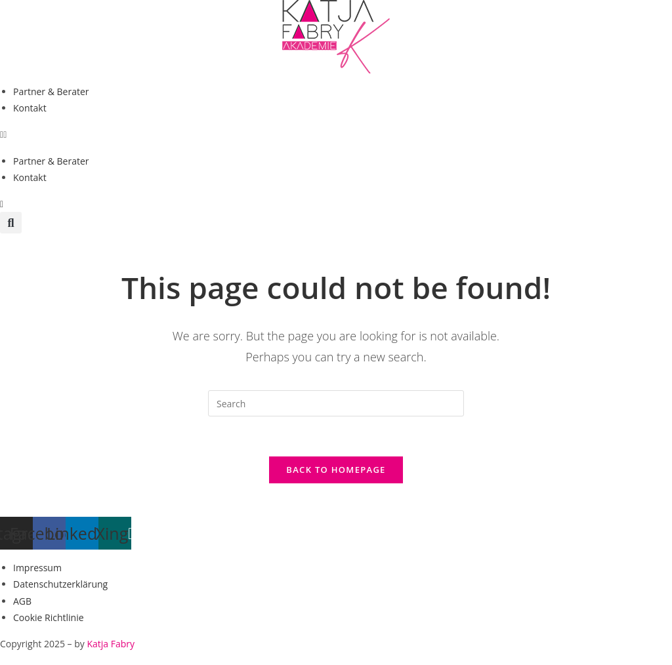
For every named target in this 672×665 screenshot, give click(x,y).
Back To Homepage (335, 469)
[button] (336, 134)
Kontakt (30, 108)
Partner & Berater (51, 91)
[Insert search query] (336, 403)
